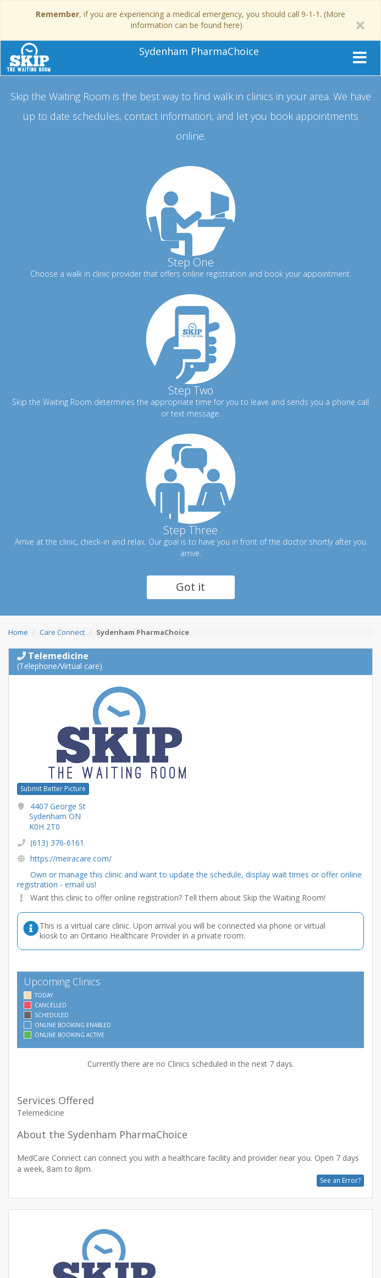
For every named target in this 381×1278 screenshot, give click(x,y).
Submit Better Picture (53, 788)
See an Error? (340, 1180)
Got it (190, 586)
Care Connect (62, 632)
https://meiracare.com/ (71, 858)
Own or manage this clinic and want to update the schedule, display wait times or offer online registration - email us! (189, 879)
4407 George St (57, 816)
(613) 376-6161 (57, 842)
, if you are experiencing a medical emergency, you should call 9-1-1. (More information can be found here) (190, 19)
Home (18, 632)
